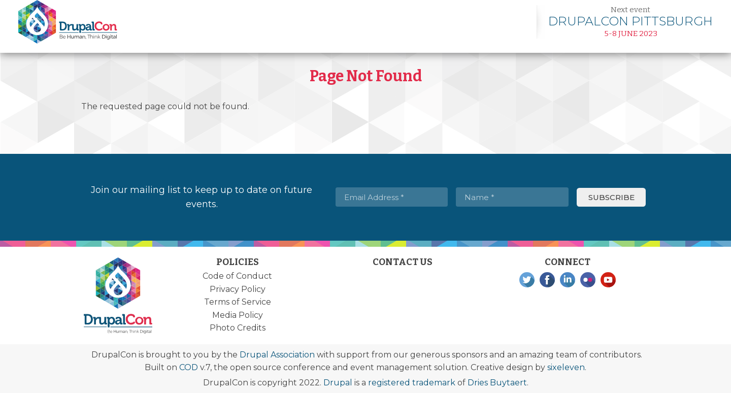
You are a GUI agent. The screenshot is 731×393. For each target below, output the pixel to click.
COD (188, 367)
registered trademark (411, 382)
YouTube (608, 280)
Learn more (630, 21)
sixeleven (566, 367)
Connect (567, 262)
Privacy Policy (237, 289)
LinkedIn (567, 280)
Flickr (588, 280)
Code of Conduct (237, 276)
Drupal (337, 382)
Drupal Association (277, 354)
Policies (237, 262)
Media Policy (237, 315)
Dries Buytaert (497, 382)
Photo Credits (237, 328)
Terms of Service (237, 302)
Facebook (547, 280)
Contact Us (403, 262)
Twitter (527, 280)
